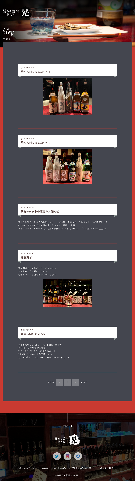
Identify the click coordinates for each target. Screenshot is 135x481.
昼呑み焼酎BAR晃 (68, 475)
